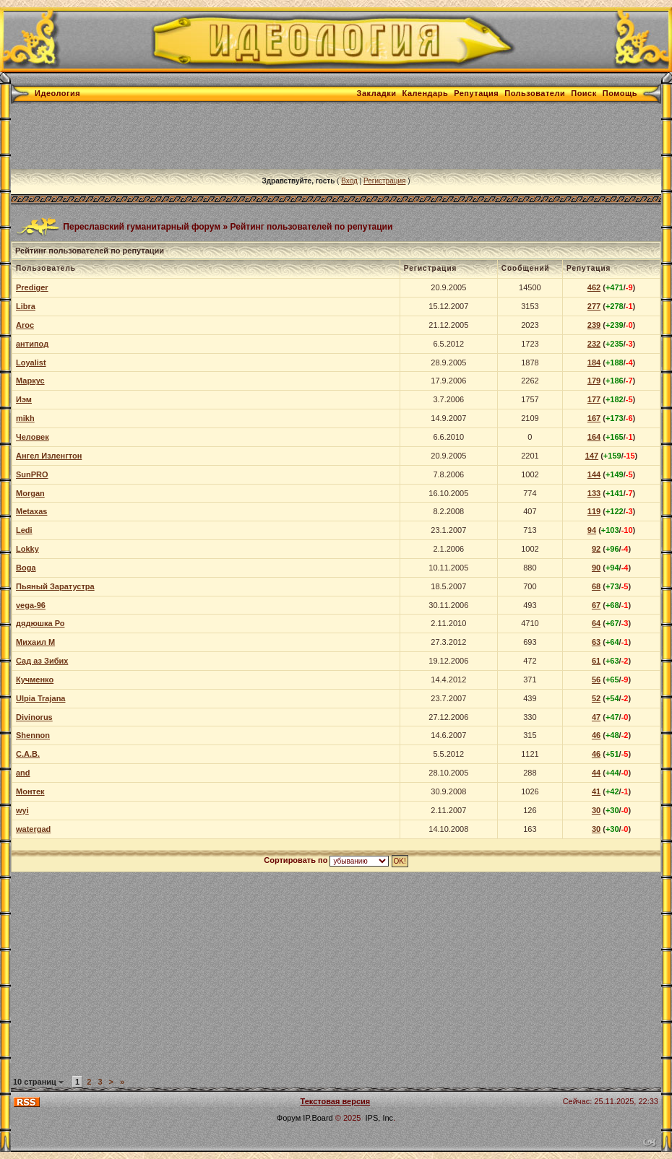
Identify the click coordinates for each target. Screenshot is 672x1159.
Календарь (425, 93)
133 (593, 493)
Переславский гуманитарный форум (141, 226)
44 (596, 772)
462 (593, 287)
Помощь (620, 93)
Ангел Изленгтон (49, 455)
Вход (349, 181)
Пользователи (534, 93)
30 (596, 810)
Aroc (25, 325)
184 (593, 362)
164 (593, 437)
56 (596, 679)
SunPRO (32, 474)
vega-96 (31, 605)
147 (591, 455)
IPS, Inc (380, 1118)
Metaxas (31, 511)
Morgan (30, 493)
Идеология (57, 93)
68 (596, 586)
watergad (33, 829)
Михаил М (35, 642)
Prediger (32, 287)
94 (591, 530)
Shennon (33, 735)
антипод (32, 343)
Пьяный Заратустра (55, 586)
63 (596, 642)
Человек (32, 437)
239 (593, 325)
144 (593, 474)
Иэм (24, 399)
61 (596, 660)
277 (593, 306)
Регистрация (384, 181)
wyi (22, 810)
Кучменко (34, 679)
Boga (26, 567)
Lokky (27, 548)
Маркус (30, 380)
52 (596, 698)
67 (596, 605)
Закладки (377, 93)
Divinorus (34, 717)
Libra (25, 306)
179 (593, 380)
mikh (25, 418)
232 (593, 343)
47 (596, 717)
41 (596, 791)
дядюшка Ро (40, 623)
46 (596, 735)
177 (593, 399)
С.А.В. (28, 754)
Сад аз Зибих (42, 660)
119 (593, 511)
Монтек (30, 791)
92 (596, 548)
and (23, 772)
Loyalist (31, 362)
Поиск (584, 93)
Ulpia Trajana (40, 698)
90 (596, 567)
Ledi (24, 530)
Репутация (476, 93)
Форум (289, 1118)
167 (593, 418)
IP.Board (317, 1118)
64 (596, 623)
